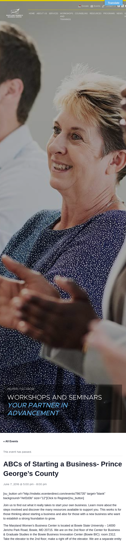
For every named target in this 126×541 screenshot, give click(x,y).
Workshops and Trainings (66, 16)
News (120, 13)
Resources (95, 13)
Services (53, 13)
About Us (42, 13)
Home (32, 13)
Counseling (81, 13)
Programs (109, 13)
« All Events (10, 441)
